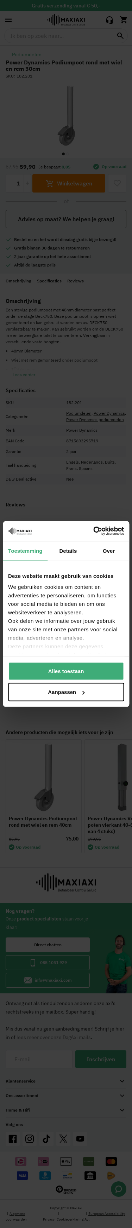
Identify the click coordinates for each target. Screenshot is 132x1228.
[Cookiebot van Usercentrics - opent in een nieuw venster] (94, 531)
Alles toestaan (66, 671)
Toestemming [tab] (25, 550)
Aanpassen (66, 692)
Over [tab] (109, 550)
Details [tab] (68, 550)
